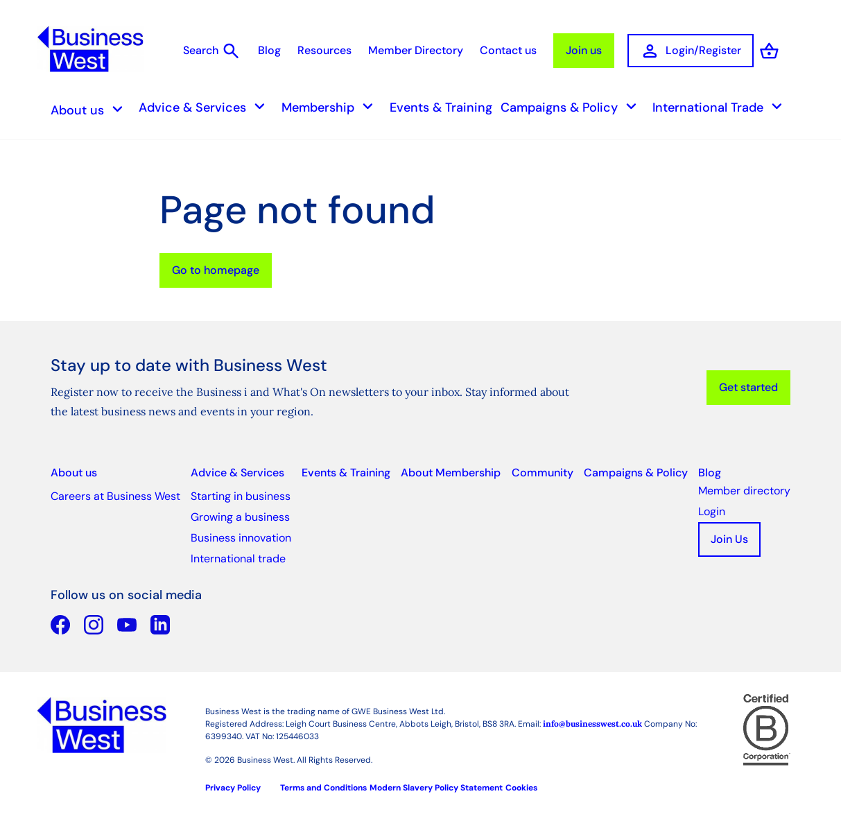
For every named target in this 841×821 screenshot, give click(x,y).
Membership (331, 108)
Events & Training (441, 108)
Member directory (744, 491)
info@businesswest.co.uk (592, 724)
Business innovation (241, 538)
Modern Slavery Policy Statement (436, 788)
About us (91, 110)
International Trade (721, 108)
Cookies (521, 788)
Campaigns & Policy (573, 108)
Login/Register (690, 52)
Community (542, 473)
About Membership (451, 473)
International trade (238, 559)
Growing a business (240, 517)
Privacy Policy (233, 788)
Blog (269, 51)
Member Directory (415, 51)
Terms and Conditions (323, 788)
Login (711, 512)
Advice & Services (206, 108)
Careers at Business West (115, 497)
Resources (324, 51)
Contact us (508, 51)
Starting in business (241, 497)
